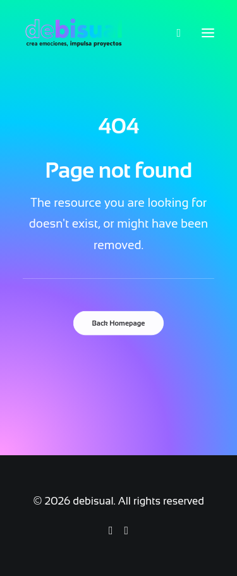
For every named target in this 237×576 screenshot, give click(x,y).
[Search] (173, 33)
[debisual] (74, 33)
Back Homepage (118, 323)
